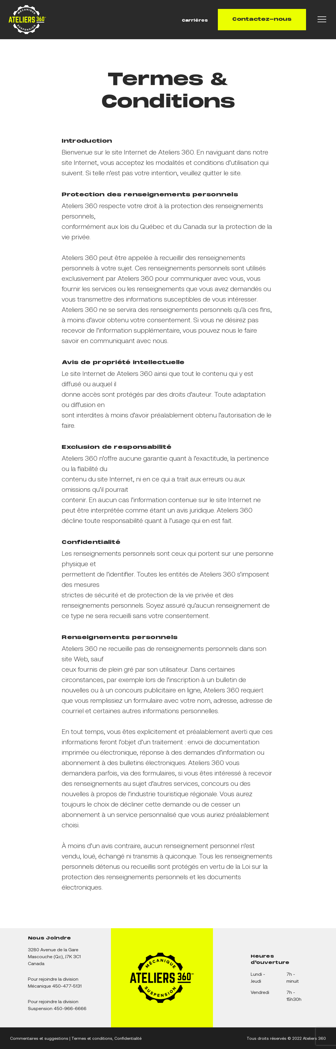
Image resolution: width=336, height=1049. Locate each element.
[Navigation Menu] (322, 20)
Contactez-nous (262, 19)
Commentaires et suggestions (39, 1038)
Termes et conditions (91, 1038)
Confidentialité (127, 1038)
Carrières (195, 21)
